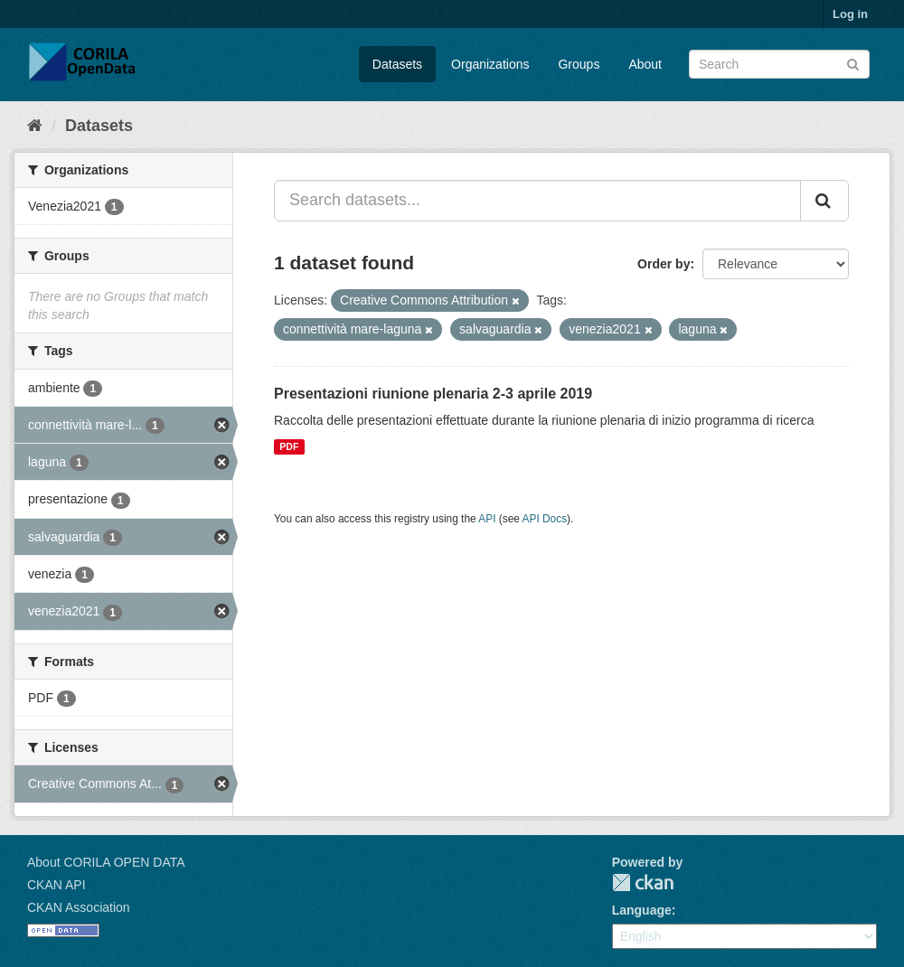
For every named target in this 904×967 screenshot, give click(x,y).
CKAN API (56, 885)
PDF (288, 446)
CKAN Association (78, 907)
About (645, 64)
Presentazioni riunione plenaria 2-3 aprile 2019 (433, 393)
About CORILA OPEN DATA (106, 862)
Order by (663, 264)
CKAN (642, 882)
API (486, 518)
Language (642, 910)
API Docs (545, 518)
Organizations (490, 64)
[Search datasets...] (537, 200)
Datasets (397, 64)
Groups (578, 64)
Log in (850, 14)
